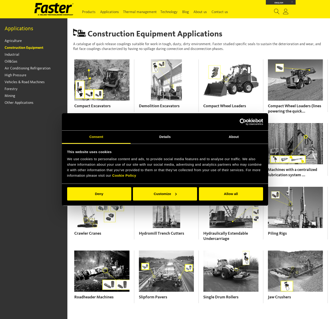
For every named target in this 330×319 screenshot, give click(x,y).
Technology (169, 12)
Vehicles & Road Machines (25, 82)
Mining (10, 96)
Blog (185, 12)
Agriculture (13, 41)
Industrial (12, 55)
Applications (109, 12)
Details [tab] (165, 137)
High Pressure (15, 75)
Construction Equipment (24, 48)
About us (200, 12)
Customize (165, 194)
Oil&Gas (11, 61)
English (283, 2)
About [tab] (234, 137)
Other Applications (19, 103)
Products (89, 12)
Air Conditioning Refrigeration (27, 68)
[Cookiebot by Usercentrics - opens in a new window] (243, 121)
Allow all (231, 194)
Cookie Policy (124, 175)
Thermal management (140, 12)
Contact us (220, 12)
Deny (99, 194)
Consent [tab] (96, 137)
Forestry (11, 89)
